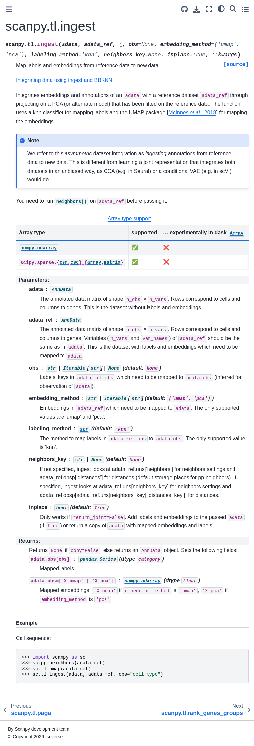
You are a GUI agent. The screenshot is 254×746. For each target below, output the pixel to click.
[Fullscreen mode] (209, 9)
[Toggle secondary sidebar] (245, 9)
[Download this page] (196, 9)
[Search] (233, 8)
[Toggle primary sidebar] (9, 9)
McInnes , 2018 (192, 112)
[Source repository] (184, 9)
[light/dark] (221, 8)
